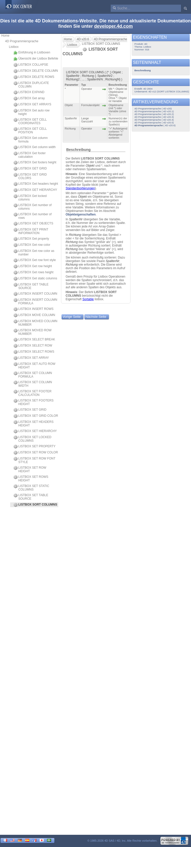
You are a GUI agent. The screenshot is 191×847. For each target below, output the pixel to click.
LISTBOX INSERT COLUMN (35, 294)
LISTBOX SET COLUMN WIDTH (32, 383)
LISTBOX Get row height (32, 266)
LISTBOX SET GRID (29, 410)
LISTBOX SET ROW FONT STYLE (34, 460)
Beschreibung (78, 150)
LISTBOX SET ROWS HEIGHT (30, 478)
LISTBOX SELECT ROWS (33, 352)
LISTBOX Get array (29, 98)
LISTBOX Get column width (34, 147)
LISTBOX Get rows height (33, 272)
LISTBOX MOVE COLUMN (34, 315)
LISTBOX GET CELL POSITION (30, 130)
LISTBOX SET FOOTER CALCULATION (32, 393)
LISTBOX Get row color (31, 245)
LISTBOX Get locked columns (30, 197)
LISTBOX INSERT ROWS (33, 309)
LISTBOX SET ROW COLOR (35, 453)
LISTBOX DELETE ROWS (33, 77)
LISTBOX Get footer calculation (29, 155)
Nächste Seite (95, 317)
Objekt (90, 165)
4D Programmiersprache (21, 41)
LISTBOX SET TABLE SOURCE (30, 496)
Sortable (88, 299)
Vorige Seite (72, 317)
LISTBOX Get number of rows (32, 216)
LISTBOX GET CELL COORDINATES (30, 121)
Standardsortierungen (80, 188)
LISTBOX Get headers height (35, 184)
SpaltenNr (75, 219)
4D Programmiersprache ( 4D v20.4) (154, 119)
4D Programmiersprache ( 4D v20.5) (154, 122)
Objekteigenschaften (81, 214)
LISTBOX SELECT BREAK (34, 340)
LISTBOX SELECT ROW (32, 346)
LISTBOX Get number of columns (32, 206)
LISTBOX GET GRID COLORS (30, 176)
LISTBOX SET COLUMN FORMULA (32, 374)
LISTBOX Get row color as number (33, 252)
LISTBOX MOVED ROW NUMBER (32, 332)
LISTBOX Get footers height (34, 163)
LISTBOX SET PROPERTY (34, 446)
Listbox (14, 47)
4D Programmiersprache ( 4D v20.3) (154, 117)
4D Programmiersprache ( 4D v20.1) (154, 111)
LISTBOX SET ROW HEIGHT (29, 469)
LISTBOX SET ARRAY (31, 358)
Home (5, 35)
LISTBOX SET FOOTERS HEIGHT (33, 402)
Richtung (75, 235)
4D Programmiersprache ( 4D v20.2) (154, 114)
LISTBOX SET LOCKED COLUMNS (32, 438)
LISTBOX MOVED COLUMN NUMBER (35, 322)
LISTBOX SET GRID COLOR (35, 416)
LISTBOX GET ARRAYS (32, 105)
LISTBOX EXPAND (28, 92)
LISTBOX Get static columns (35, 279)
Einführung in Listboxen (31, 53)
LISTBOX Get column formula (30, 139)
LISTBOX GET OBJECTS (33, 224)
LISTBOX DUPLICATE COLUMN (31, 84)
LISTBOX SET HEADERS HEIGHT (33, 423)
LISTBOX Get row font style (34, 260)
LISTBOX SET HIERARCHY (35, 431)
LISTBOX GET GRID (30, 169)
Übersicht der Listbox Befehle (35, 59)
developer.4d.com (113, 26)
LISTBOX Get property (31, 239)
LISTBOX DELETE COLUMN (35, 71)
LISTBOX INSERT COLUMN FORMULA (35, 301)
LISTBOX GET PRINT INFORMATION (30, 231)
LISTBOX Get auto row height (31, 112)
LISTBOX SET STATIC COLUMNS (31, 487)
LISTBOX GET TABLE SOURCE (31, 286)
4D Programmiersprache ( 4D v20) (153, 108)
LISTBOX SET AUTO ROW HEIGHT (34, 365)
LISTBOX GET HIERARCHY (35, 190)
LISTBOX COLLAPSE (30, 65)
